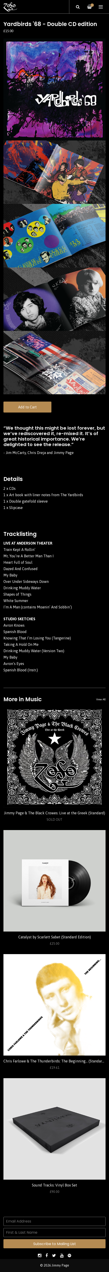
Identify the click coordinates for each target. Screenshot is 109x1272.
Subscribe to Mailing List (54, 1243)
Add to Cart (27, 407)
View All (101, 699)
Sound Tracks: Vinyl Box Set (54, 1185)
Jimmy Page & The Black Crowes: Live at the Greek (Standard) (54, 813)
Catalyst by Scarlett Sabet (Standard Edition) (54, 937)
